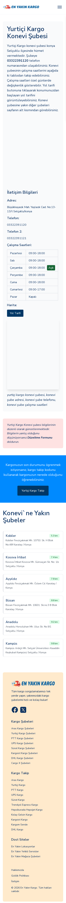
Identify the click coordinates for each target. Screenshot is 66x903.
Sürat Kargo (18, 800)
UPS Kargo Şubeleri (22, 743)
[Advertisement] (33, 151)
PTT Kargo (17, 790)
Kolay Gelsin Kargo (21, 814)
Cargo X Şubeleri (20, 763)
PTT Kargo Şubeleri (22, 738)
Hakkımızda (17, 870)
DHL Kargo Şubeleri (22, 758)
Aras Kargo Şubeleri (22, 728)
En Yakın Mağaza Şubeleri (25, 856)
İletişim (15, 881)
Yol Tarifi (15, 313)
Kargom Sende (19, 824)
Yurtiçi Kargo (18, 785)
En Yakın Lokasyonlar (23, 846)
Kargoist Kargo (19, 819)
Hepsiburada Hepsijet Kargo (27, 809)
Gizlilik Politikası (20, 875)
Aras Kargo (17, 780)
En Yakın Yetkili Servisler (25, 851)
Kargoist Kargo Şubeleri (24, 753)
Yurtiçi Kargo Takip (33, 491)
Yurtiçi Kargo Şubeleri (23, 733)
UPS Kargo (17, 795)
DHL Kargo (17, 829)
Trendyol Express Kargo (24, 804)
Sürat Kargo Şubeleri (23, 748)
